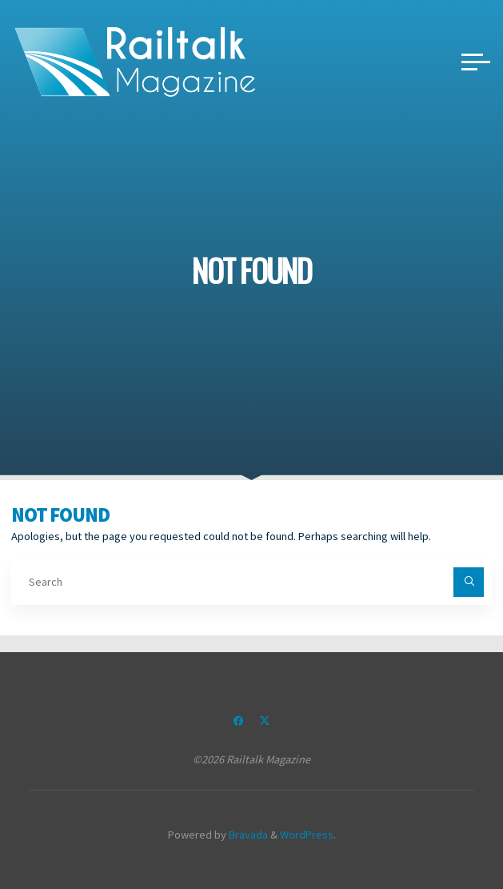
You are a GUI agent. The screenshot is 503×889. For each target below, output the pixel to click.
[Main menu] (475, 62)
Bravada (247, 834)
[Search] (468, 582)
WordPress (306, 834)
